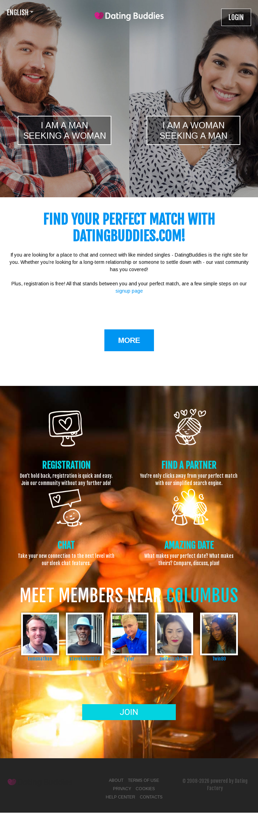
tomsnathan (40, 659)
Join (129, 712)
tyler (129, 659)
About (116, 780)
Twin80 (219, 659)
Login (236, 17)
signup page (129, 291)
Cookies (145, 788)
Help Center (120, 797)
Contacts (151, 797)
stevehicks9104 (84, 659)
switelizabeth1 (174, 659)
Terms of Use (143, 780)
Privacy (122, 788)
